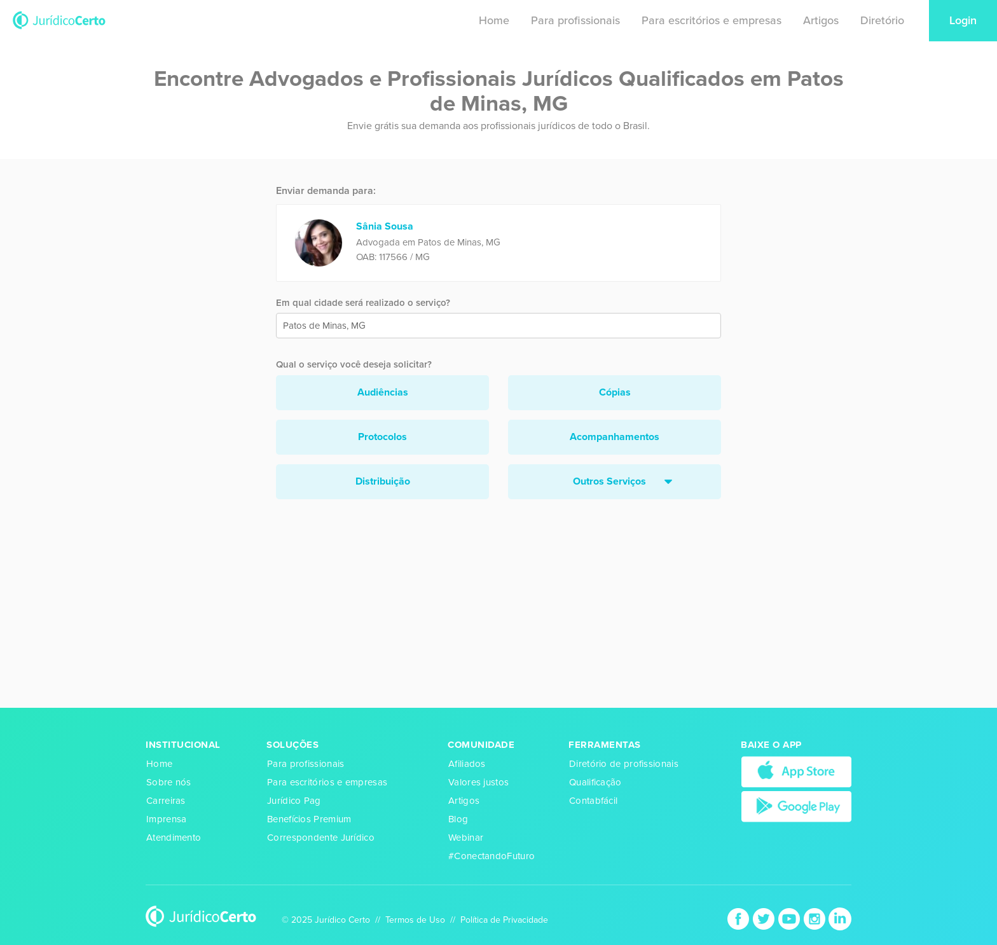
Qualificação (595, 782)
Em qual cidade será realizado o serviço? (363, 302)
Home (494, 20)
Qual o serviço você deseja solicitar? (354, 364)
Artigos (821, 20)
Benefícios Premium (309, 819)
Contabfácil (593, 800)
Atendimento (173, 837)
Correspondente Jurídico (321, 837)
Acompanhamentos (614, 437)
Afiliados (467, 763)
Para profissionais (575, 20)
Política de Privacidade (504, 919)
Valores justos (478, 782)
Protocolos (382, 437)
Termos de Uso (415, 919)
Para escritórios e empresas (711, 20)
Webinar (465, 837)
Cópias (615, 392)
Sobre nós (168, 782)
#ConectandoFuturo (491, 856)
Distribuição (382, 481)
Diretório (882, 20)
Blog (458, 819)
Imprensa (166, 819)
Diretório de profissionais (623, 763)
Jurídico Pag (294, 800)
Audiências (382, 392)
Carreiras (166, 800)
